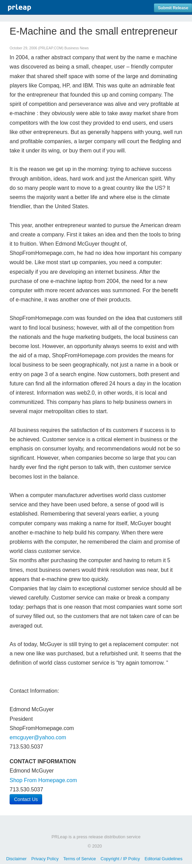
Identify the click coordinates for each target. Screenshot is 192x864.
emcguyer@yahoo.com (38, 737)
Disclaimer (16, 858)
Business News (76, 48)
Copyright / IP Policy (120, 858)
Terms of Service (79, 858)
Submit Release (173, 7)
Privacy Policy (45, 858)
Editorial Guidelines (163, 858)
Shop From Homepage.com (43, 780)
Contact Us (26, 799)
